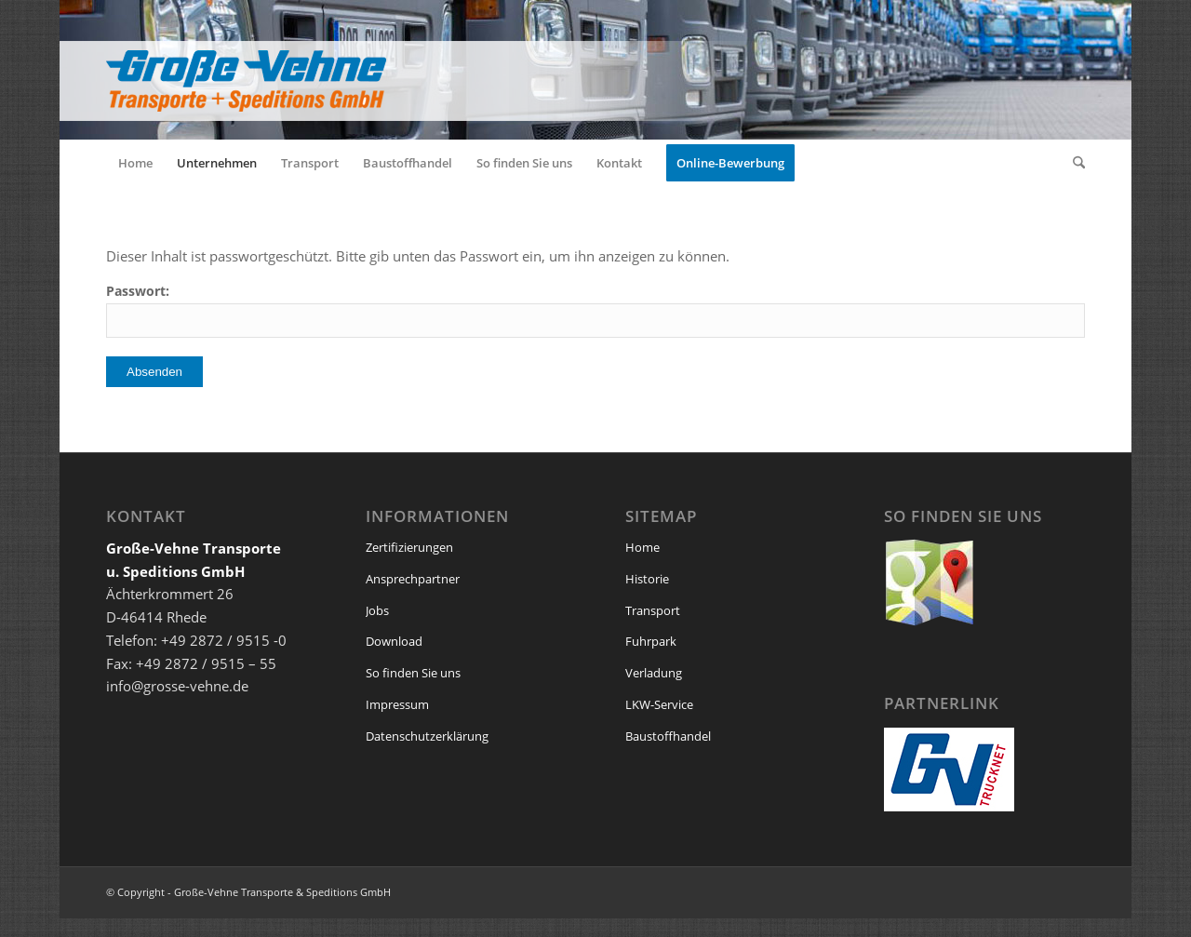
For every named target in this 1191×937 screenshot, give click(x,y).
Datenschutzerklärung (427, 736)
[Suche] (1073, 163)
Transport (652, 610)
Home (642, 547)
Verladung (653, 672)
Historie (647, 578)
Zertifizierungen (409, 547)
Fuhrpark (650, 641)
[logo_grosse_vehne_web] (432, 70)
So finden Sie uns (413, 672)
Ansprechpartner (413, 578)
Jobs (377, 610)
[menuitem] (135, 163)
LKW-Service (659, 704)
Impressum (397, 704)
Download (394, 641)
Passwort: (595, 310)
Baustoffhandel (668, 736)
